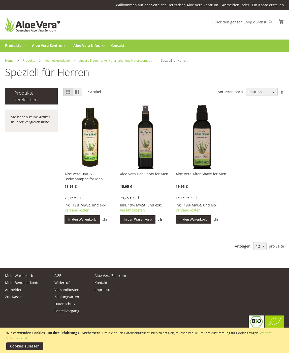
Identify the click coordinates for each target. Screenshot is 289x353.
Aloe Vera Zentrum (110, 275)
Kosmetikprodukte (57, 60)
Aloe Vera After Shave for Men (201, 173)
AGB (57, 275)
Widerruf (62, 282)
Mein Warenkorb (19, 275)
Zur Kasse (13, 296)
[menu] (144, 46)
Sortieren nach (230, 91)
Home (9, 60)
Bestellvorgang (66, 310)
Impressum (104, 289)
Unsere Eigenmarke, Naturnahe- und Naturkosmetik (116, 60)
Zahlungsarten (66, 296)
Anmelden (230, 5)
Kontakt (100, 282)
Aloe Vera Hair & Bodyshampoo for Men (84, 176)
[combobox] (243, 22)
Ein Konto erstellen (268, 5)
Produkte (29, 60)
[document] (145, 340)
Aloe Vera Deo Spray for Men (144, 173)
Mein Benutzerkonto (22, 282)
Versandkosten (77, 210)
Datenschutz (65, 303)
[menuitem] (14, 46)
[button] (105, 219)
